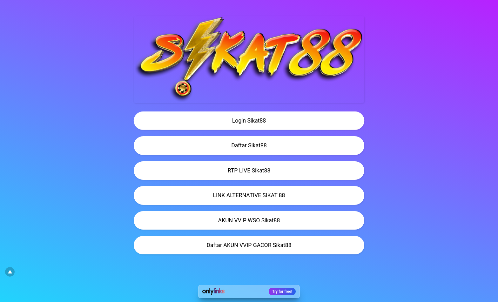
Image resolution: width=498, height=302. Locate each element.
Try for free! (282, 291)
